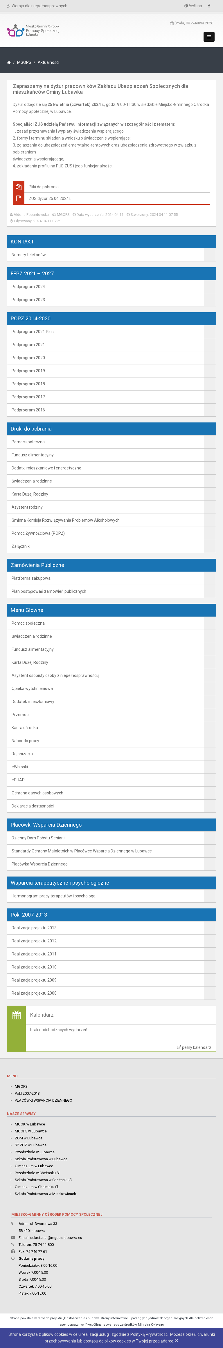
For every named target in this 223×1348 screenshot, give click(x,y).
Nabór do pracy (25, 740)
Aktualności (48, 62)
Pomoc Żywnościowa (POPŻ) (38, 533)
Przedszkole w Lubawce (35, 1152)
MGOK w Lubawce (30, 1124)
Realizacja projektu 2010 (34, 967)
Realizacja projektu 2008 (34, 993)
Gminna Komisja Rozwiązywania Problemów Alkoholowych (66, 520)
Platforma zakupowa (31, 578)
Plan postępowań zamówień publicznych (49, 591)
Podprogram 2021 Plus (33, 331)
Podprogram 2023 (28, 299)
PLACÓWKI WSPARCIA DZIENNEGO (43, 1100)
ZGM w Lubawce (28, 1138)
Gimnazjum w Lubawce (34, 1166)
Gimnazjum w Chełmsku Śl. (37, 1187)
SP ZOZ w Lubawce (30, 1145)
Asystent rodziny (27, 507)
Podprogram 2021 (28, 344)
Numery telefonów (29, 254)
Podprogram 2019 (28, 370)
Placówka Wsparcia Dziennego (40, 864)
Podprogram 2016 (28, 410)
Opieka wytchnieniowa (32, 688)
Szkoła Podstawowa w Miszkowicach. (46, 1194)
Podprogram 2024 (28, 286)
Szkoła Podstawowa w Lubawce (41, 1159)
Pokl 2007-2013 (27, 1093)
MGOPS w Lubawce (31, 1131)
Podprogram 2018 (28, 384)
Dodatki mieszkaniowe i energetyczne (46, 468)
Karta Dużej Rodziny (30, 494)
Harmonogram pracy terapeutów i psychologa (54, 896)
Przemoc (20, 714)
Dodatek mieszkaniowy (33, 701)
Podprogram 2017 (28, 397)
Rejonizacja (22, 753)
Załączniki (21, 546)
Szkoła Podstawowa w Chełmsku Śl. (44, 1180)
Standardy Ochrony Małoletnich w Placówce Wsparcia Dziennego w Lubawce (82, 851)
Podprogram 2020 (28, 357)
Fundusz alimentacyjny (33, 455)
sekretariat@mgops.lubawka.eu (56, 1237)
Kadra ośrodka (25, 727)
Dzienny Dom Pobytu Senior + (39, 838)
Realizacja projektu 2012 (34, 941)
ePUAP (18, 780)
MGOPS (24, 62)
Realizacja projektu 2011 (34, 954)
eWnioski (20, 767)
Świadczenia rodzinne (32, 481)
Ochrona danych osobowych (37, 793)
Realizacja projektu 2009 (34, 980)
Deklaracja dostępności (33, 806)
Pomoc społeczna (28, 442)
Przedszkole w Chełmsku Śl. (37, 1173)
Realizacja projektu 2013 (34, 928)
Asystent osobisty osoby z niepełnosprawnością (56, 675)
